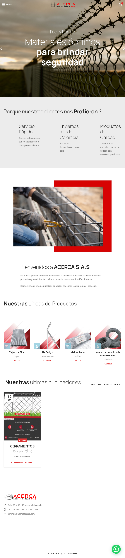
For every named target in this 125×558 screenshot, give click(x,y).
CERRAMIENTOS (22, 446)
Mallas (78, 356)
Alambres (108, 359)
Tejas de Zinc (17, 352)
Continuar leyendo (22, 463)
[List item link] (31, 509)
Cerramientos (47, 356)
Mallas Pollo (78, 352)
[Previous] (3, 49)
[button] (37, 346)
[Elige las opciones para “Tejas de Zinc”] (7, 346)
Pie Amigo (47, 352)
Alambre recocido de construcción (108, 354)
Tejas (16, 356)
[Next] (122, 49)
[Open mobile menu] (7, 5)
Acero (22, 440)
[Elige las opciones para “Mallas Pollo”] (68, 346)
